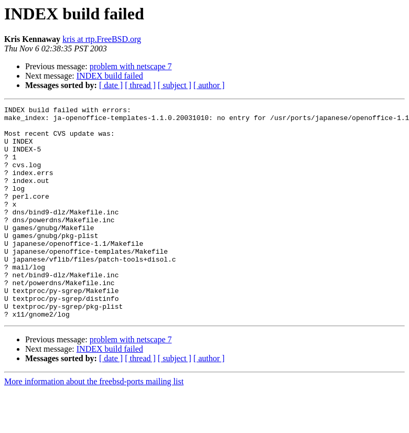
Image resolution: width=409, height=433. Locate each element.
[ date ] (111, 85)
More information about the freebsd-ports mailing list (94, 423)
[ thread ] (140, 85)
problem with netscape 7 (131, 66)
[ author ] (209, 85)
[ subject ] (174, 85)
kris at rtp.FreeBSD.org (101, 39)
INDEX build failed (110, 75)
